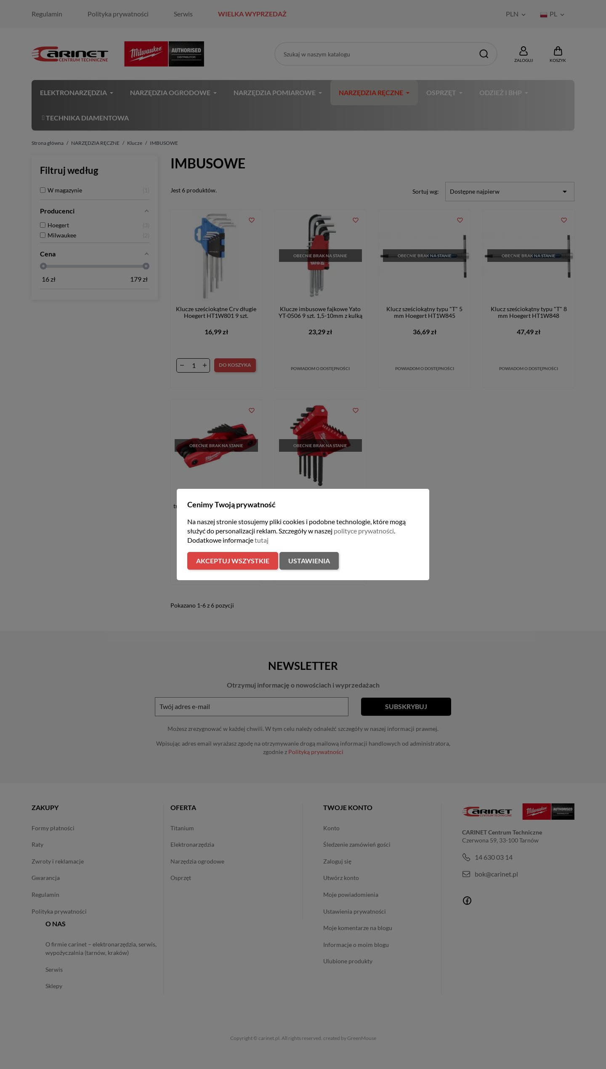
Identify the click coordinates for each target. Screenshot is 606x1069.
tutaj (261, 540)
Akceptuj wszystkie (232, 561)
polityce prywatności (364, 531)
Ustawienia (309, 561)
